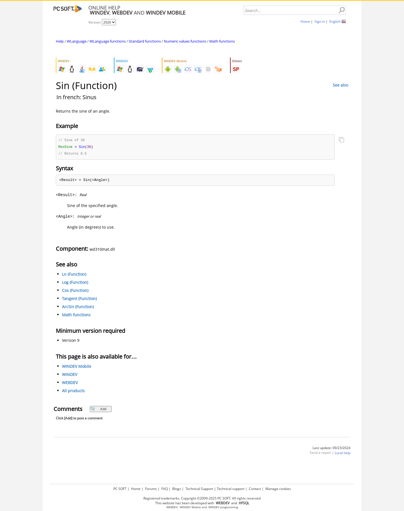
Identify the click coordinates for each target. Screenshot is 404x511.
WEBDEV (70, 383)
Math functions (222, 41)
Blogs (176, 488)
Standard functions (145, 41)
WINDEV (69, 375)
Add (98, 409)
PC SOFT (120, 488)
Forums (151, 488)
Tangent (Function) (79, 299)
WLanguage (76, 41)
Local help (342, 453)
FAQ (164, 488)
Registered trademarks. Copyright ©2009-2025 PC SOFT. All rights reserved (202, 498)
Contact (255, 488)
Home (305, 21)
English (335, 21)
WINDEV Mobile (76, 367)
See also (340, 85)
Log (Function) (75, 283)
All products (73, 391)
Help (60, 41)
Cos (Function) (75, 291)
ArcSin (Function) (78, 307)
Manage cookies (278, 488)
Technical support (230, 488)
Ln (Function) (74, 275)
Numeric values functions (185, 41)
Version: (95, 22)
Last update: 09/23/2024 (331, 448)
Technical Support (199, 488)
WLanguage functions (107, 41)
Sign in (320, 21)
